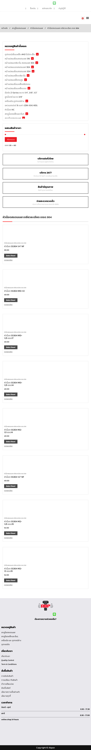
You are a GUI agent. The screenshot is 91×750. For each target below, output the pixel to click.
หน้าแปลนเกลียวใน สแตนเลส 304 (19, 62)
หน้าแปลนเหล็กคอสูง (14, 79)
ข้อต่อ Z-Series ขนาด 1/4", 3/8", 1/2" (21, 92)
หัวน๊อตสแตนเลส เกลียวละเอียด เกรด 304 (15, 243)
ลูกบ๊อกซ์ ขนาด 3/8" (13, 96)
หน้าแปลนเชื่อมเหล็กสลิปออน (17, 84)
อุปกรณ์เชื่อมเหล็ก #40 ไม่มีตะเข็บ (20, 54)
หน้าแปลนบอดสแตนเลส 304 (17, 67)
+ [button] (37, 54)
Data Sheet (10, 255)
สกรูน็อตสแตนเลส (19, 28)
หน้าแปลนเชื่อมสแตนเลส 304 (18, 71)
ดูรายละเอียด (8, 260)
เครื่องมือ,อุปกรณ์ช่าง (14, 101)
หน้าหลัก (4, 28)
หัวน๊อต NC (10, 109)
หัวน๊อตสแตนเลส (36, 28)
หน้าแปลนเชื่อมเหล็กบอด (15, 88)
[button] (87, 18)
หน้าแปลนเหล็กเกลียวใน (15, 75)
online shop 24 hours (10, 719)
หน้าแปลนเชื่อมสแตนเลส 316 (17, 58)
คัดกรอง (11, 139)
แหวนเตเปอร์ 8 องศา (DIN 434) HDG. (21, 105)
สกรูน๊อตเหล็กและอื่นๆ (14, 113)
